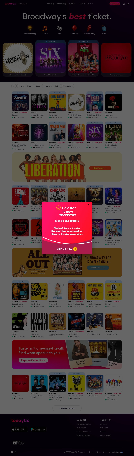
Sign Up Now (67, 249)
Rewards (55, 230)
